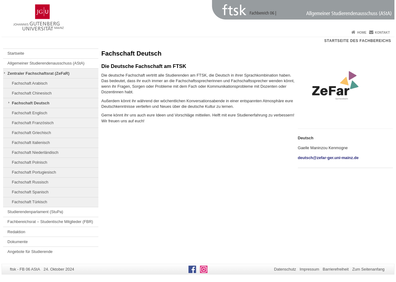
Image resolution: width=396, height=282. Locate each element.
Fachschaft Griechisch (31, 132)
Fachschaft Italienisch (31, 142)
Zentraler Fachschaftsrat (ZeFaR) (38, 73)
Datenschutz (285, 269)
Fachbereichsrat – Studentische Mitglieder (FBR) (50, 221)
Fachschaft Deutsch (31, 103)
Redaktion (16, 231)
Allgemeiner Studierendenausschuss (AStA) (45, 63)
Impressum (309, 269)
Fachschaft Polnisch (29, 162)
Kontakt (382, 32)
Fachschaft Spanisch (30, 192)
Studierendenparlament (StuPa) (35, 211)
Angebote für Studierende (30, 251)
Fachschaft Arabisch (29, 83)
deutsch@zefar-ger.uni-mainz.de (328, 157)
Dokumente (17, 241)
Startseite (15, 53)
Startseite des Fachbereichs (357, 41)
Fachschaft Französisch (33, 122)
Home (361, 32)
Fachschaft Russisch (30, 182)
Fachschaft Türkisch (29, 202)
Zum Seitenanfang (368, 269)
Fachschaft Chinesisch (32, 93)
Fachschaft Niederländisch (35, 152)
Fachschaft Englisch (29, 113)
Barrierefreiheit (336, 269)
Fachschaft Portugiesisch (34, 172)
